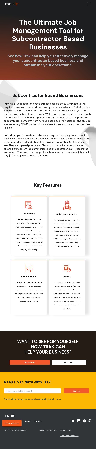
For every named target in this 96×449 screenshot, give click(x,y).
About (28, 421)
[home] (11, 4)
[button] (88, 4)
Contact (38, 421)
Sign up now (29, 362)
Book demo (69, 362)
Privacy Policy (66, 430)
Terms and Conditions (69, 436)
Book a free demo (12, 423)
